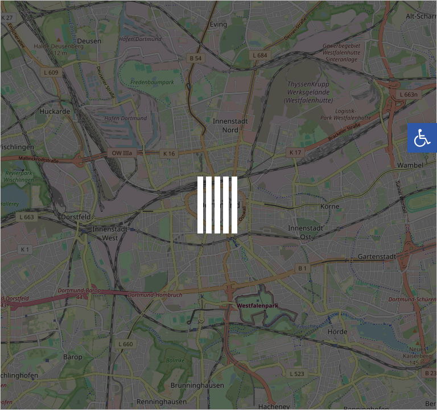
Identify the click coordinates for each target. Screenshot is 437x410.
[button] (422, 138)
